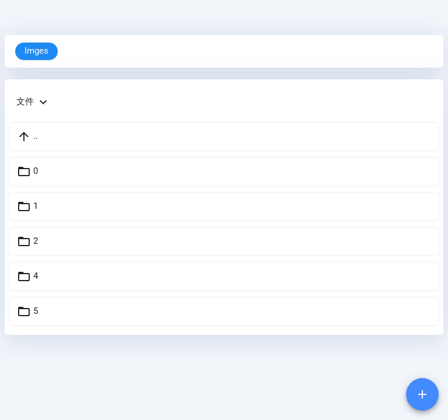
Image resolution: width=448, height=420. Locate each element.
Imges (36, 51)
